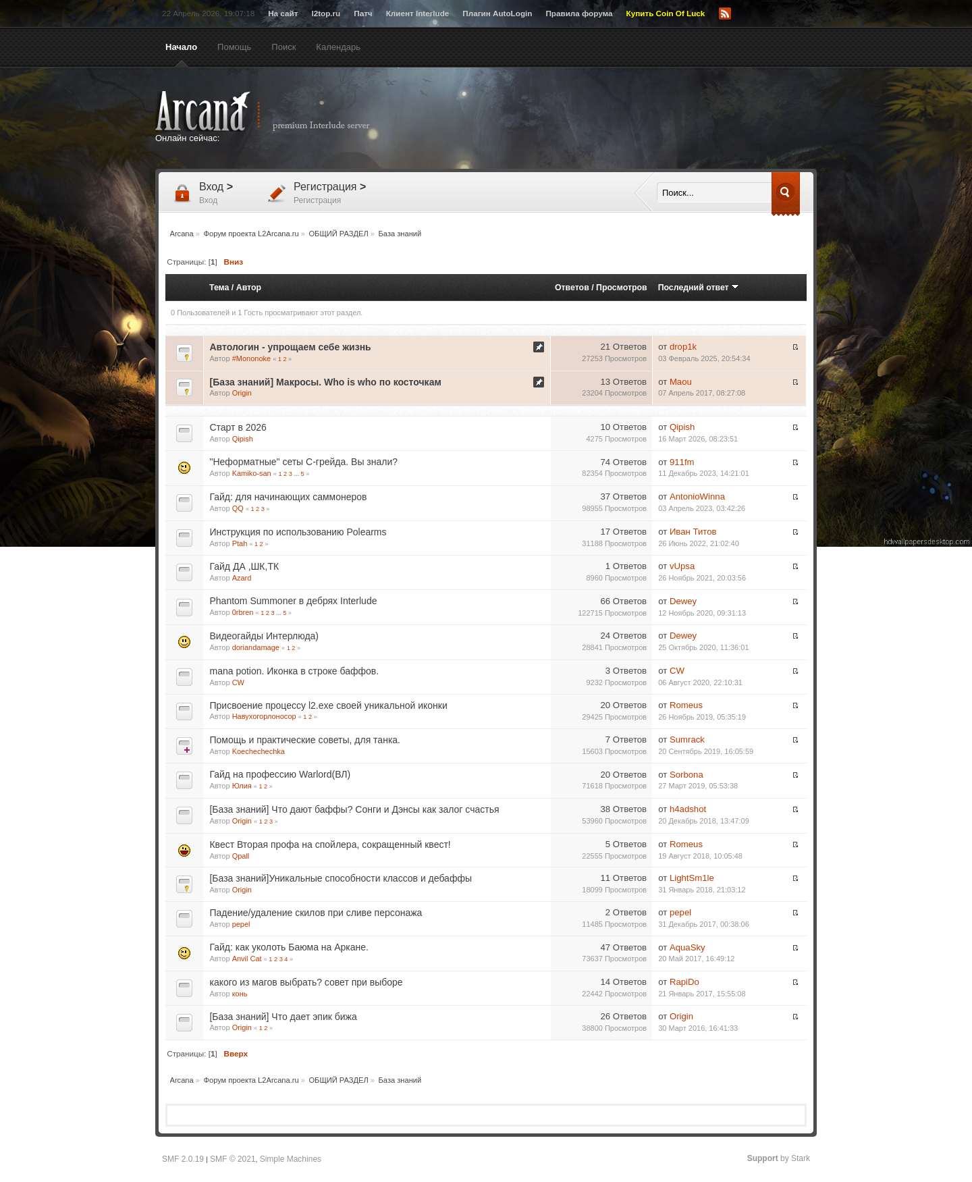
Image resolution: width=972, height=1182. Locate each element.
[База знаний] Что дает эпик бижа (282, 1016)
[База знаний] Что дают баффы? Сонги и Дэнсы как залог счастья (354, 809)
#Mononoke (251, 358)
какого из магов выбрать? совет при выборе (305, 982)
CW (238, 682)
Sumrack (687, 739)
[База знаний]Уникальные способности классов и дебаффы (340, 878)
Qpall (241, 856)
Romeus (686, 705)
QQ (238, 508)
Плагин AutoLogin (497, 13)
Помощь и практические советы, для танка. (304, 739)
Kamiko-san (251, 473)
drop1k (683, 347)
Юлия (242, 786)
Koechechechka (258, 751)
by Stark (778, 1158)
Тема (219, 287)
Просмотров (621, 287)
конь (240, 994)
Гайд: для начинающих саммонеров (288, 496)
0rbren (243, 612)
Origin (242, 393)
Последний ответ (698, 287)
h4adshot (688, 809)
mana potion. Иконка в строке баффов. (294, 671)
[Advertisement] (618, 119)
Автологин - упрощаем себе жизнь (290, 347)
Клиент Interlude (418, 13)
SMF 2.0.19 (183, 1159)
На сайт (283, 13)
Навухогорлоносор (264, 716)
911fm (682, 462)
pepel (241, 924)
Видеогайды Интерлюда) (264, 635)
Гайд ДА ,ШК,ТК (244, 566)
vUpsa (682, 566)
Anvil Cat (247, 959)
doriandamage (255, 647)
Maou (681, 382)
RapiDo (684, 982)
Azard (242, 578)
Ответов (572, 287)
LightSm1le (692, 878)
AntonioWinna (697, 496)
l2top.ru (325, 13)
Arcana (276, 111)
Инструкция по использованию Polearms (297, 532)
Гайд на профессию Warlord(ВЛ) (279, 774)
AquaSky (687, 947)
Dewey (683, 601)
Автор (248, 287)
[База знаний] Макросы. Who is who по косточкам (325, 382)
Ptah (240, 543)
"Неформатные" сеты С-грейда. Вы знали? (303, 461)
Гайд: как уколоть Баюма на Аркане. (289, 947)
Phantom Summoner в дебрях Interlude (293, 600)
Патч (363, 13)
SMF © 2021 (233, 1159)
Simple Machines (290, 1159)
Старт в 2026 (237, 427)
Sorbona (686, 775)
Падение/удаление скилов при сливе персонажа (315, 912)
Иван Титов (693, 532)
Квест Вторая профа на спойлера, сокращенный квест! (329, 844)
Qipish (242, 439)
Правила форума (578, 13)
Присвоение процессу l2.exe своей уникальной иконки (328, 705)
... (297, 474)
